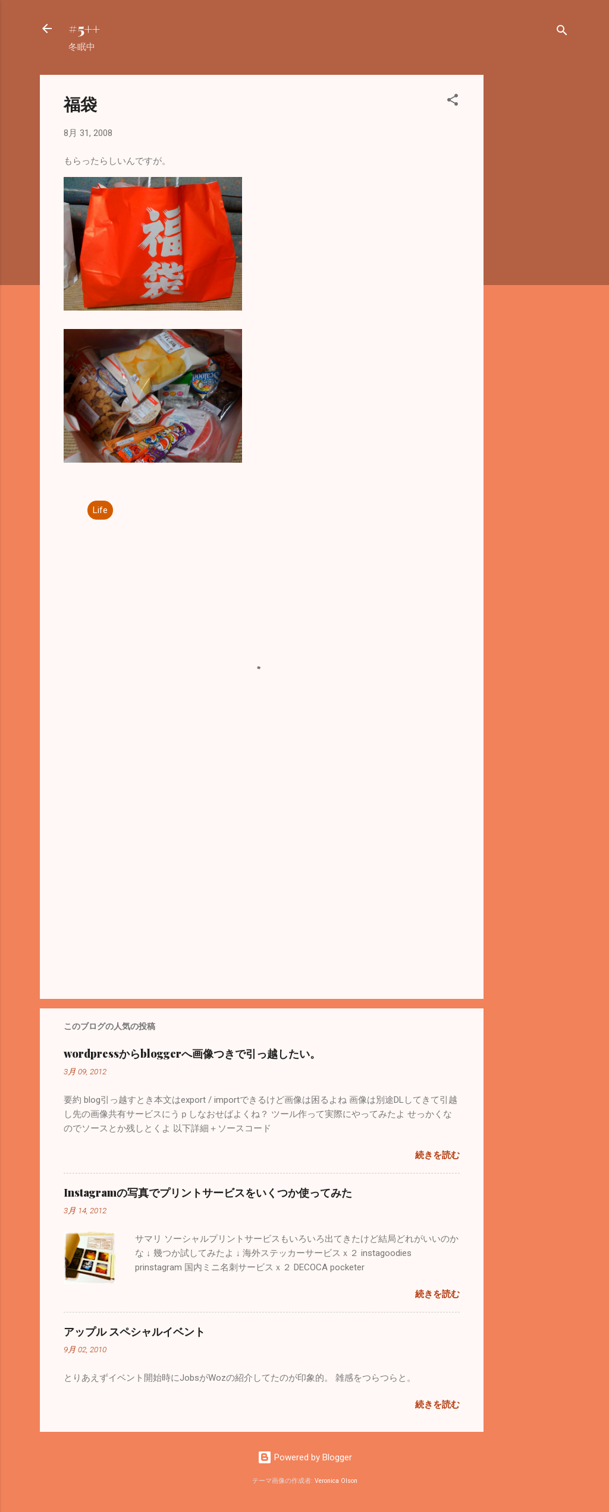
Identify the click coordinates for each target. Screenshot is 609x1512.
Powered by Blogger (305, 1457)
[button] (452, 102)
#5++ (84, 28)
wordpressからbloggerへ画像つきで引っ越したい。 (192, 1053)
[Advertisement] (531, 253)
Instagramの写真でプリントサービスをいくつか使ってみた (208, 1192)
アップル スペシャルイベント (134, 1331)
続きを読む (437, 1155)
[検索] (562, 32)
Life (100, 510)
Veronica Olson (336, 1481)
